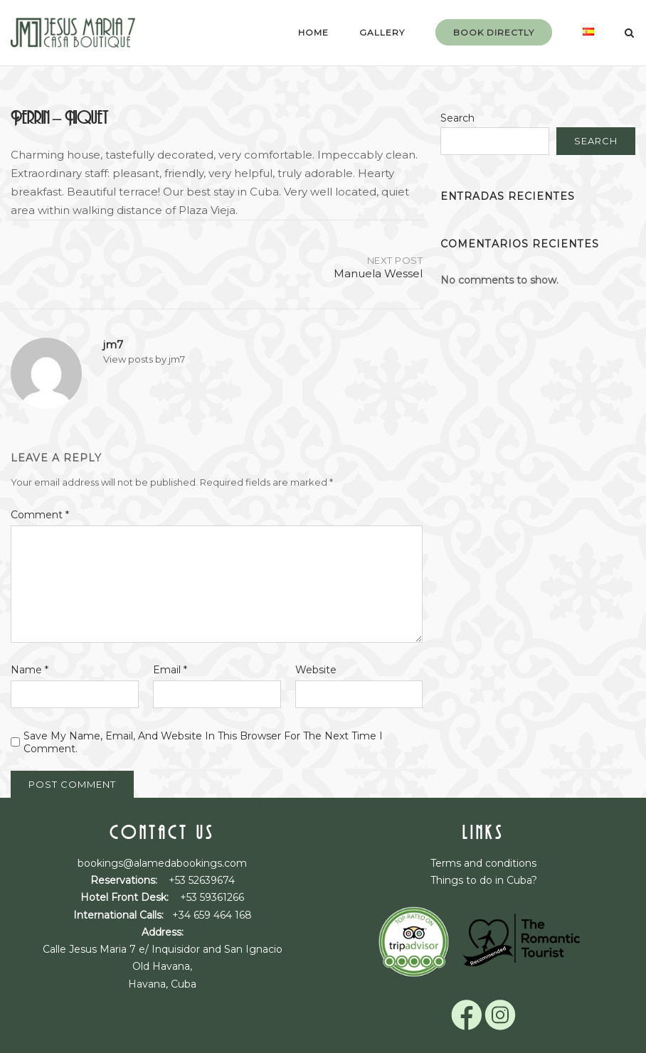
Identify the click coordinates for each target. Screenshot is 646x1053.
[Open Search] (629, 34)
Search (457, 118)
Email (170, 669)
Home (313, 32)
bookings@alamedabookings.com (162, 863)
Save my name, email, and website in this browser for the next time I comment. (203, 742)
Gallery (382, 32)
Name (29, 669)
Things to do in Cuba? (483, 880)
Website (316, 669)
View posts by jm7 (144, 359)
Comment (40, 514)
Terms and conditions (483, 863)
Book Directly (493, 32)
